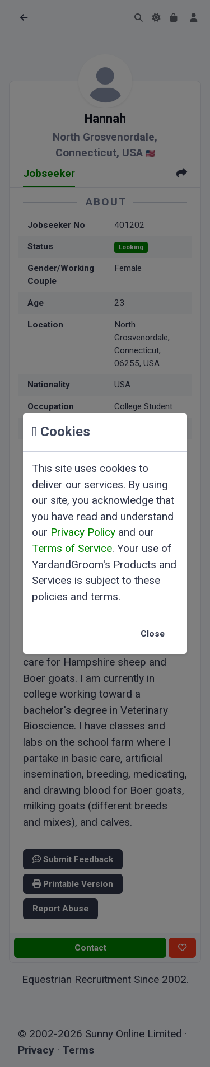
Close (153, 634)
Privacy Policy (82, 532)
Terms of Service (72, 548)
